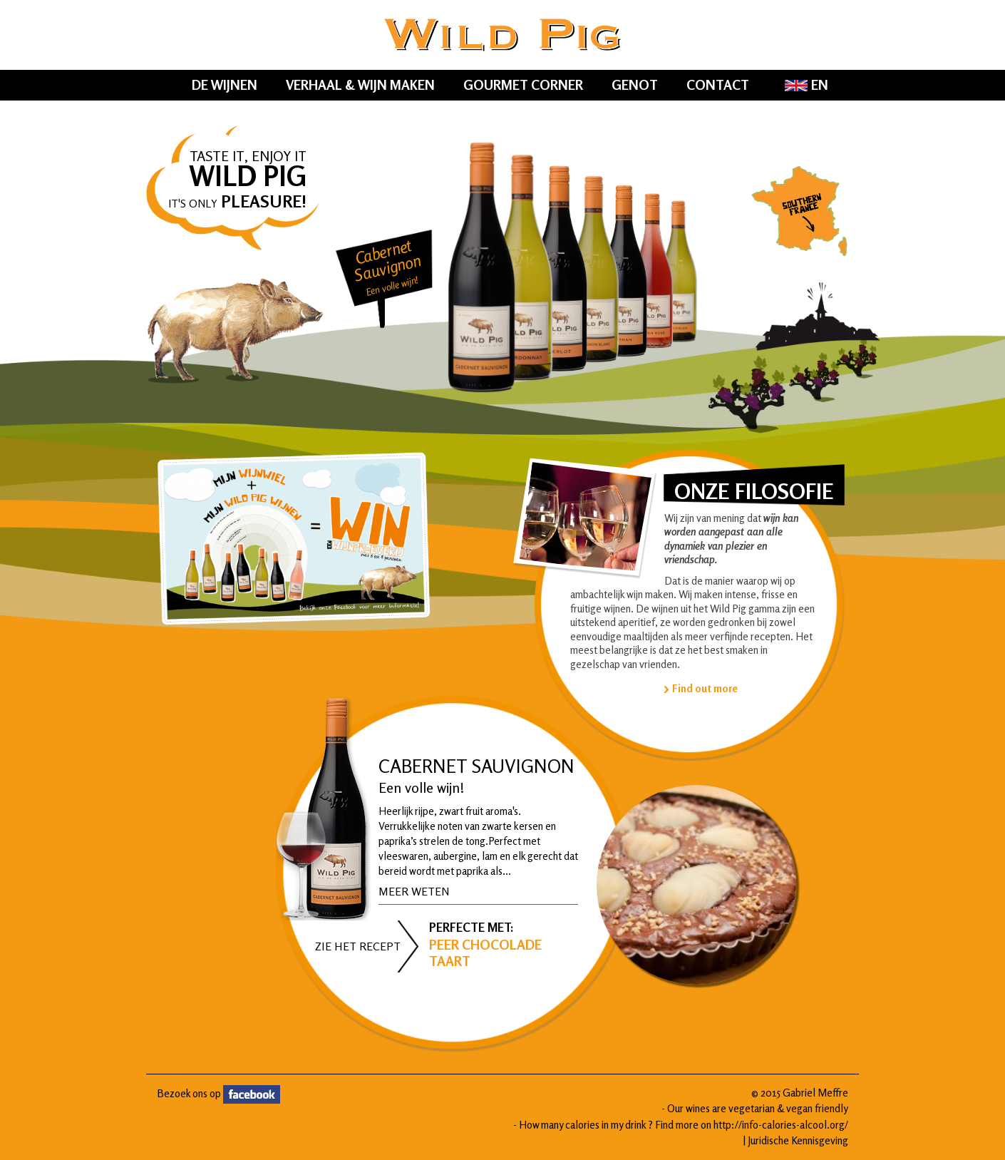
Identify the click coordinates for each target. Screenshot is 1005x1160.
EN (806, 84)
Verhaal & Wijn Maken (360, 84)
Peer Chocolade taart (485, 952)
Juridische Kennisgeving (798, 1140)
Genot (635, 84)
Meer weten (414, 891)
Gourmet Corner (523, 84)
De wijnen (224, 84)
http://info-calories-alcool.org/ (780, 1124)
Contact (717, 84)
